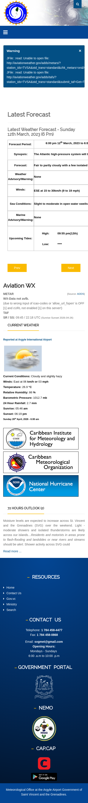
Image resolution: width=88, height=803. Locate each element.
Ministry (11, 604)
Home (10, 587)
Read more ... (12, 551)
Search (11, 610)
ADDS (80, 293)
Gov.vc (11, 598)
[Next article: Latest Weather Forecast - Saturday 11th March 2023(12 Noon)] (70, 268)
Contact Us (13, 593)
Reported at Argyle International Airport (27, 339)
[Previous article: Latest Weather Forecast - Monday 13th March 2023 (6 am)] (17, 268)
